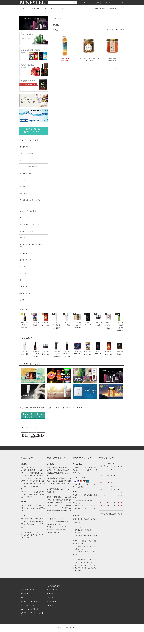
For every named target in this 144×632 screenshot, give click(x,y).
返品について (25, 597)
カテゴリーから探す (32, 8)
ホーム (22, 8)
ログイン (107, 3)
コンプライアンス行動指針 (30, 609)
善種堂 (59, 18)
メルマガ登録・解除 (98, 8)
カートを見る (51, 601)
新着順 (121, 29)
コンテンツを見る (61, 8)
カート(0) (119, 3)
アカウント (86, 3)
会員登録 (97, 3)
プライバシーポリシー (28, 605)
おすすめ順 (109, 29)
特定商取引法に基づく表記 (30, 601)
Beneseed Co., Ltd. (66, 628)
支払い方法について (27, 590)
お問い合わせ (111, 8)
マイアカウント (52, 590)
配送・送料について (27, 593)
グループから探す (47, 8)
